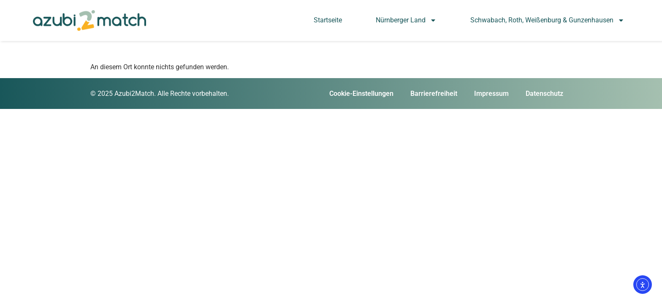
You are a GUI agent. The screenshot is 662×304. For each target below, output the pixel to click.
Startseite (328, 20)
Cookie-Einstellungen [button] (361, 94)
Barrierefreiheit (433, 94)
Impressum (491, 94)
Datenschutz (544, 94)
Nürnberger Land (406, 20)
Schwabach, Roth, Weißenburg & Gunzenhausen (547, 20)
